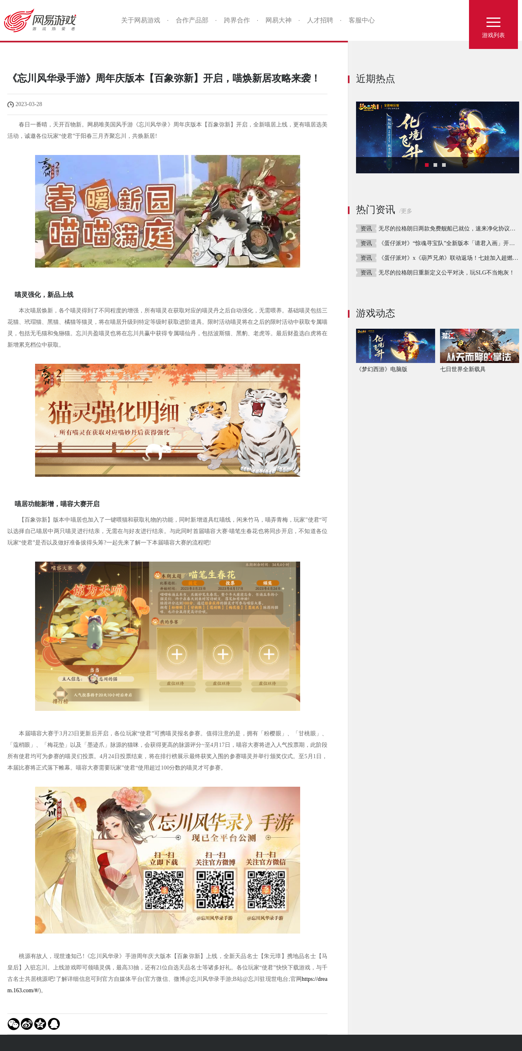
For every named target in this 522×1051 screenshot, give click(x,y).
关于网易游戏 (140, 20)
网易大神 (278, 20)
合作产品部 (192, 20)
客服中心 (362, 20)
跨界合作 (237, 20)
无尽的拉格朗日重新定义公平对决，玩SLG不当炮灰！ (446, 273)
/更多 (405, 211)
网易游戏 (43, 20)
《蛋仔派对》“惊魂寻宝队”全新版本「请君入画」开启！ (449, 243)
